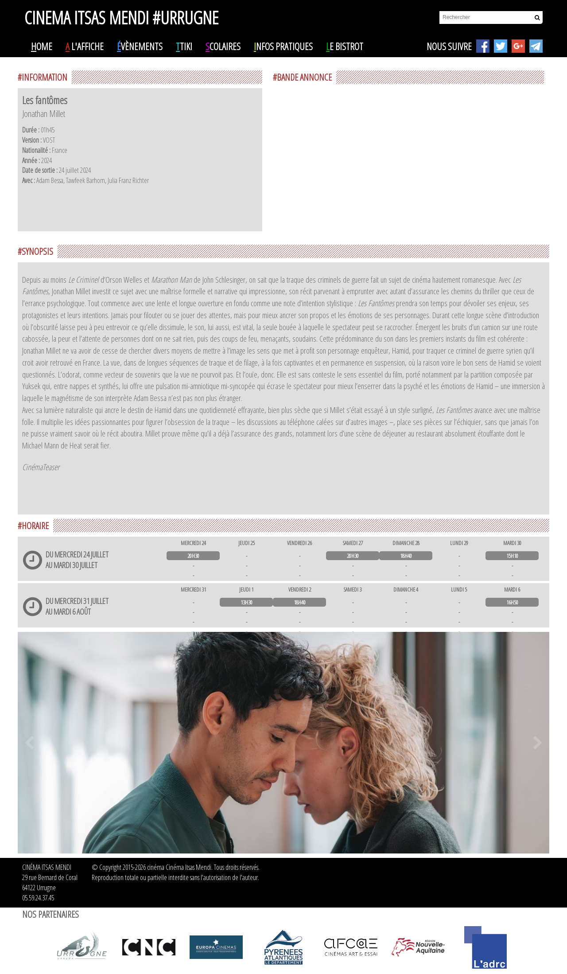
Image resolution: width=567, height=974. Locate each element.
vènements (140, 46)
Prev (29, 743)
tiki (184, 46)
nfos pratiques (283, 46)
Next (538, 743)
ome (41, 46)
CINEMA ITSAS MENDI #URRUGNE (121, 13)
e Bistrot (344, 46)
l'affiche (85, 46)
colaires (223, 46)
